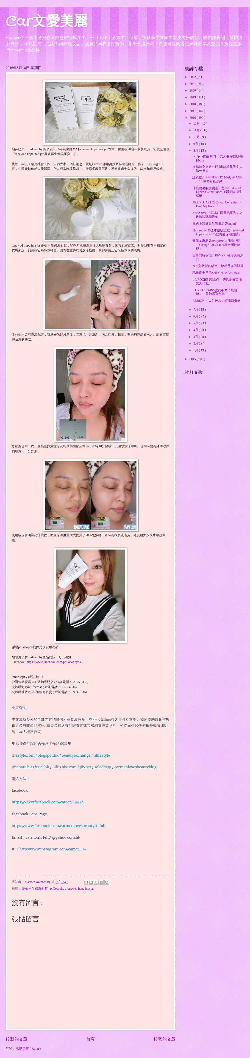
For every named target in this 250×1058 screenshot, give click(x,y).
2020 (193, 90)
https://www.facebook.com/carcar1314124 (48, 802)
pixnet (85, 767)
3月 (196, 337)
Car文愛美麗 (46, 22)
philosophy (57, 888)
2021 (193, 84)
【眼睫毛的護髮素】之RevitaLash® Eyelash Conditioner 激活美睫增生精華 (217, 191)
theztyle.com (23, 755)
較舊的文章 (164, 1039)
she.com (69, 767)
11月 (196, 130)
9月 (196, 144)
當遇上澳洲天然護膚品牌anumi (214, 223)
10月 (196, 137)
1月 (196, 350)
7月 (196, 309)
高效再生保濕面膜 (35, 888)
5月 (196, 323)
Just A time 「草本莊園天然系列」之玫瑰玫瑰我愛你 (217, 215)
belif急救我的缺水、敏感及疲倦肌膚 (217, 266)
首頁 (90, 1039)
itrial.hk (42, 767)
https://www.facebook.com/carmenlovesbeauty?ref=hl (59, 825)
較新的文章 (17, 1039)
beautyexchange (76, 755)
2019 (193, 97)
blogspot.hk (48, 755)
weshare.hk (22, 767)
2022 (193, 77)
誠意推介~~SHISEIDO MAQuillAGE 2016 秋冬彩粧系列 (217, 179)
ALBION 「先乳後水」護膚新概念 (216, 301)
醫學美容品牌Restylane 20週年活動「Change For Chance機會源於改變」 (216, 244)
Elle (55, 767)
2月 (196, 343)
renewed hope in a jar (80, 888)
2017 (193, 111)
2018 (193, 104)
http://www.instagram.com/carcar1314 (52, 849)
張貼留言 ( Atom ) (28, 1048)
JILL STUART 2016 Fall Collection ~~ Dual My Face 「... (217, 204)
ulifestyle (102, 755)
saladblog (102, 767)
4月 (196, 330)
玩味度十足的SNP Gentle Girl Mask (216, 273)
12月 (196, 123)
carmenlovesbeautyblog (135, 767)
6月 (196, 316)
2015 (193, 359)
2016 (193, 117)
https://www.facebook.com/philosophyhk (53, 662)
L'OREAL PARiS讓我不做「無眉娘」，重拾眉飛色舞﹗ (214, 292)
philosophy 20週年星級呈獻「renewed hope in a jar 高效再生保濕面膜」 (218, 232)
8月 (196, 150)
